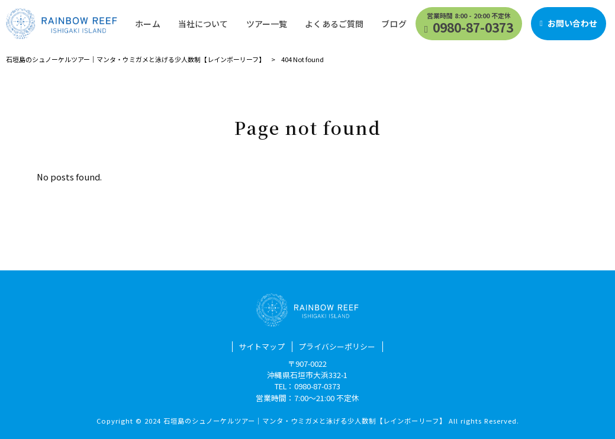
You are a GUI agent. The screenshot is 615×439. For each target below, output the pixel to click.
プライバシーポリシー (336, 346)
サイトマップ (262, 346)
